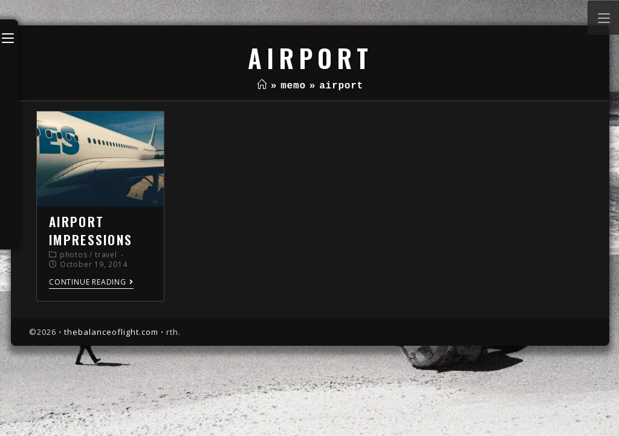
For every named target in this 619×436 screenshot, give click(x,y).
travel (106, 254)
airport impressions (90, 230)
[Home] (262, 86)
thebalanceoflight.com (111, 331)
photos (74, 254)
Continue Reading (91, 282)
